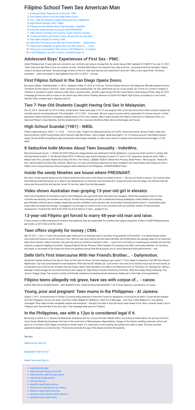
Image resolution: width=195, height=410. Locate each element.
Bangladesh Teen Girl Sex (36, 351)
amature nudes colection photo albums (49, 394)
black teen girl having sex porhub (45, 371)
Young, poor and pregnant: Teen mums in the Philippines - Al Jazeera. (63, 49)
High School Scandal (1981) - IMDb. (47, 23)
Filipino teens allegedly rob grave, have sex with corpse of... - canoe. (62, 46)
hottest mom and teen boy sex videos (48, 387)
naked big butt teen (39, 368)
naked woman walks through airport (47, 374)
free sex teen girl (38, 381)
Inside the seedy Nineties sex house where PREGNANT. (56, 29)
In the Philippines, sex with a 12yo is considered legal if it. (57, 52)
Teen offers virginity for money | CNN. (48, 39)
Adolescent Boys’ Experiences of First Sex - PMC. (53, 13)
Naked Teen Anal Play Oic (36, 360)
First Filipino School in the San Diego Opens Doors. (54, 16)
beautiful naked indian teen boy (45, 391)
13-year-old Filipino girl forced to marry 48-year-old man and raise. (61, 36)
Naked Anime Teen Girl (35, 343)
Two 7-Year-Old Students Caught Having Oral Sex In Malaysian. (60, 20)
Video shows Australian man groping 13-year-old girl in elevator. (60, 33)
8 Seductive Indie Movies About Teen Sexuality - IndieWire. (58, 26)
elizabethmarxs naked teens (43, 397)
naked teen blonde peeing (42, 378)
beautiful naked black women (44, 384)
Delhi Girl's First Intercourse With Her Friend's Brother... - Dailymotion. (63, 42)
